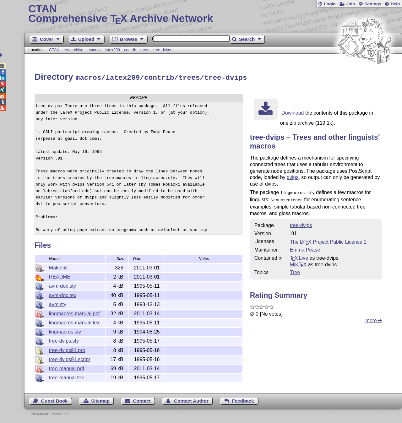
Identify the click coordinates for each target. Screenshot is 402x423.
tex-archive (74, 49)
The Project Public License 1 (328, 239)
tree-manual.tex (66, 376)
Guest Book (54, 400)
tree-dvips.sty (64, 340)
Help (395, 4)
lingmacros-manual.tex (74, 321)
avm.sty (57, 303)
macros (93, 49)
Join (350, 4)
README (59, 276)
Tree (295, 270)
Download (292, 112)
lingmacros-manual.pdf (74, 312)
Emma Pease (305, 247)
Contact (142, 400)
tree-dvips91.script (69, 358)
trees (144, 49)
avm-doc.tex (62, 294)
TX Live (299, 255)
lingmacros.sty (65, 331)
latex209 (112, 49)
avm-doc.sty (62, 285)
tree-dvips (162, 49)
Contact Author (191, 400)
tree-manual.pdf (66, 367)
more (371, 318)
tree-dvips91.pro (67, 349)
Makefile (58, 266)
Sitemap (100, 400)
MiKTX (298, 262)
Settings (372, 4)
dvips (292, 176)
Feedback (243, 400)
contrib (130, 49)
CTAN (54, 49)
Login (329, 4)
